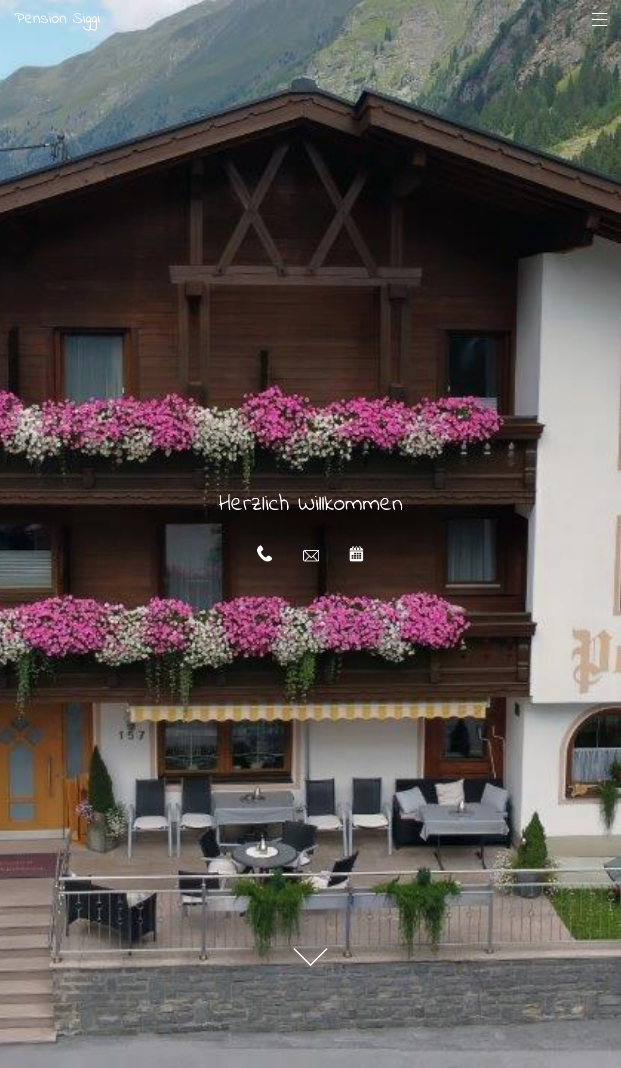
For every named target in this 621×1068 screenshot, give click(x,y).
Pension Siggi (57, 19)
